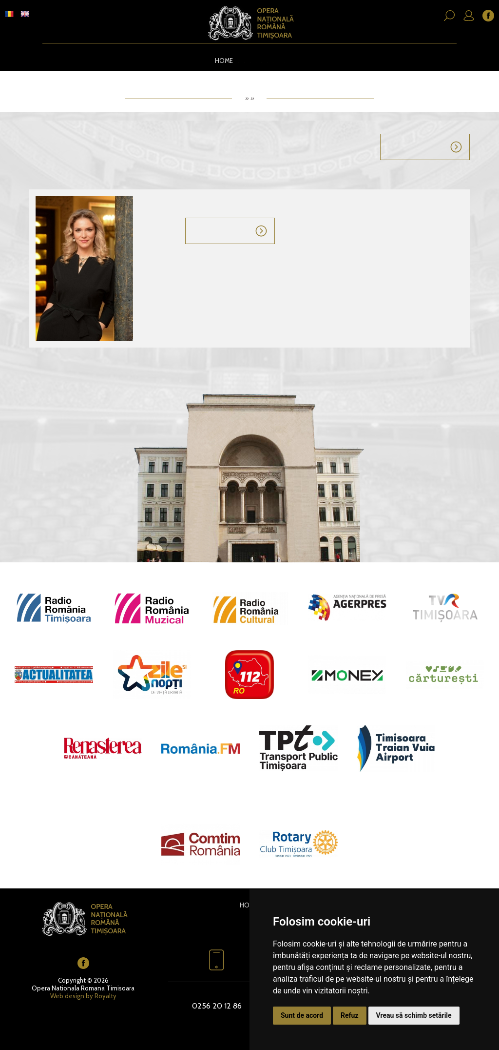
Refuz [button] (350, 1015)
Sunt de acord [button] (302, 1015)
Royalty (105, 994)
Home (219, 60)
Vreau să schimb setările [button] (414, 1015)
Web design (67, 994)
